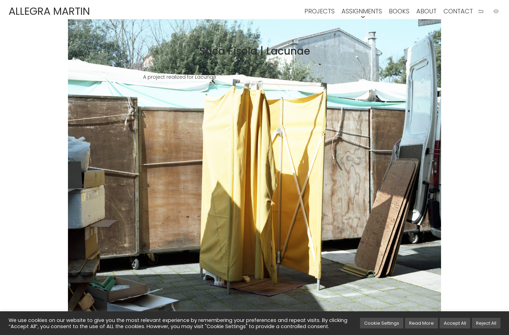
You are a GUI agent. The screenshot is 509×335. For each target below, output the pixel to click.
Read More (421, 323)
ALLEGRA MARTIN (49, 11)
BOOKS (399, 11)
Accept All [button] (455, 323)
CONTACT (458, 11)
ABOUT (426, 11)
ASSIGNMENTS (362, 11)
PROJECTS (319, 11)
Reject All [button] (486, 323)
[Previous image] (127, 178)
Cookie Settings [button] (381, 323)
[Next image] (382, 178)
